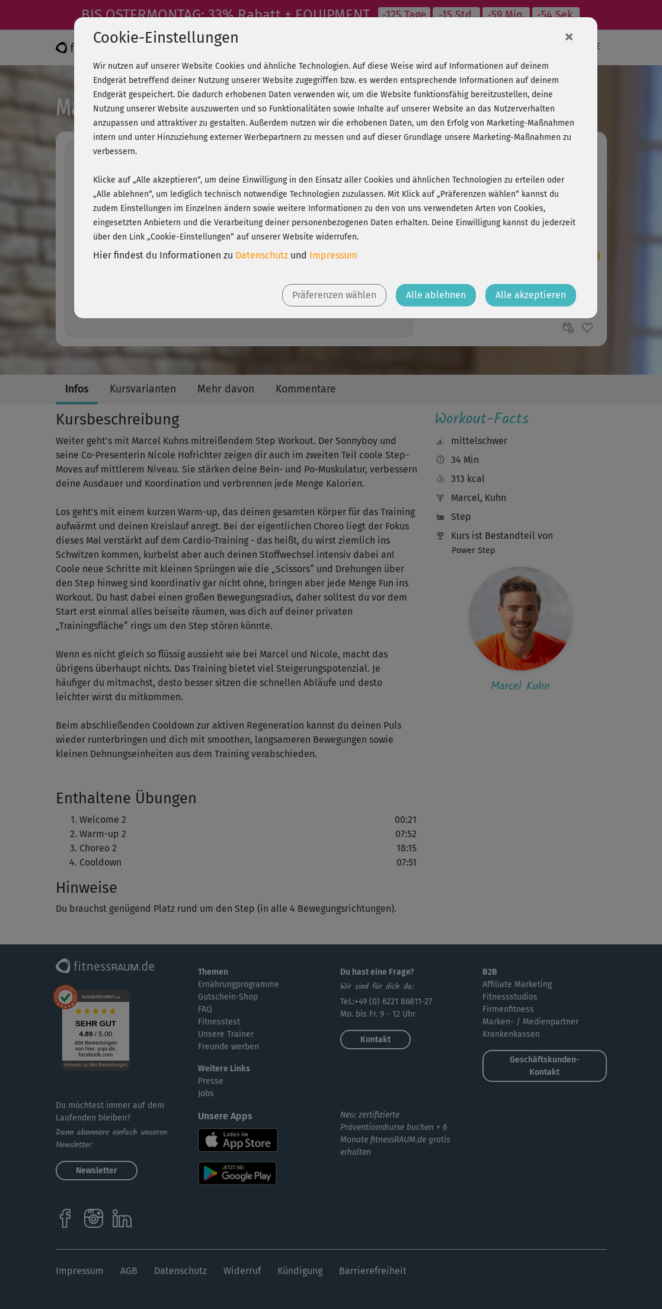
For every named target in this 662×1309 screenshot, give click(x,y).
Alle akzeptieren (530, 295)
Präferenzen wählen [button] (334, 295)
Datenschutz (261, 255)
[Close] (568, 36)
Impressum (333, 255)
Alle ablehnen (436, 295)
